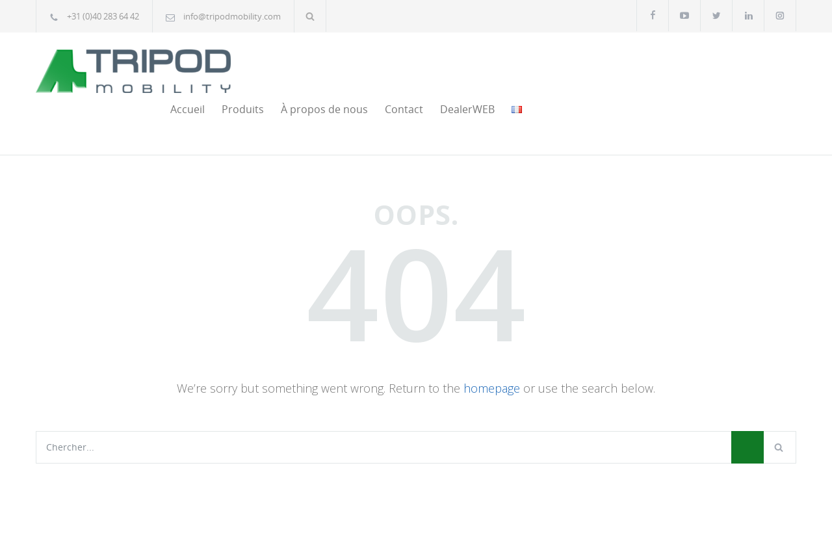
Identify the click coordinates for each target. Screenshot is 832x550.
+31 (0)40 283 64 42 (103, 16)
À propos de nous (564, 66)
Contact (644, 66)
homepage (491, 344)
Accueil (428, 66)
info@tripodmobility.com (232, 16)
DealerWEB (708, 66)
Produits (483, 66)
